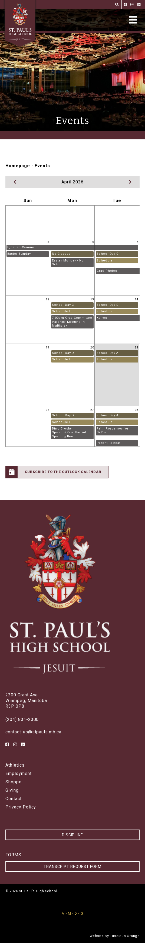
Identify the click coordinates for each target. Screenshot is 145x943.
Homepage (17, 165)
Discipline (72, 835)
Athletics (15, 765)
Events (42, 165)
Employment (18, 773)
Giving (12, 790)
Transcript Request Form (72, 866)
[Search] (117, 4)
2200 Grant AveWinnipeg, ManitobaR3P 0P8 (26, 700)
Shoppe (13, 782)
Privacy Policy (20, 807)
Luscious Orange (125, 936)
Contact (13, 799)
